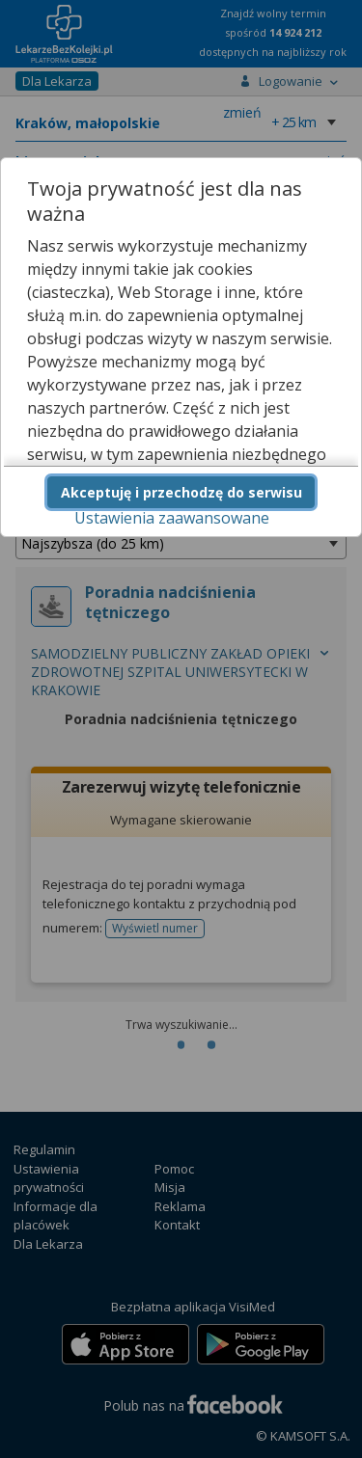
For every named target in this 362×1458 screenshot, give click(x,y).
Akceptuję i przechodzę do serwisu (181, 492)
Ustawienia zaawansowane (171, 517)
